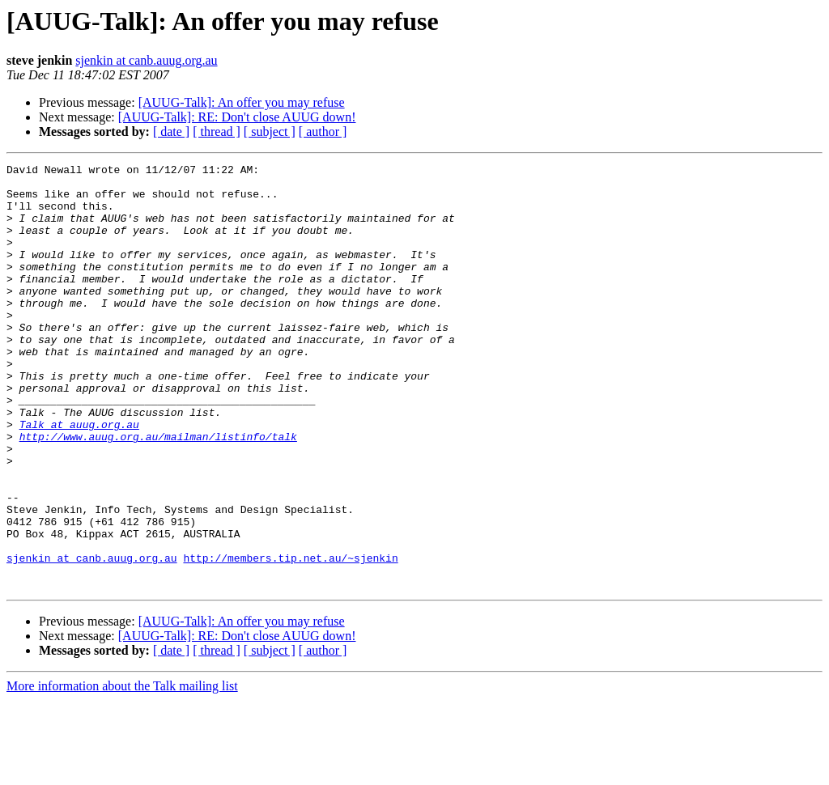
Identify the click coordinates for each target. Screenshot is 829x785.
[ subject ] (269, 131)
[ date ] (171, 131)
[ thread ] (216, 131)
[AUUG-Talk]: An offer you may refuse (241, 102)
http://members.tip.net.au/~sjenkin (290, 637)
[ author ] (323, 131)
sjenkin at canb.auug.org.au (146, 60)
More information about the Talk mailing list (122, 771)
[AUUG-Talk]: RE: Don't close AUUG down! (237, 117)
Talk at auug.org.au (79, 477)
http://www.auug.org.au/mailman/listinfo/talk (158, 492)
